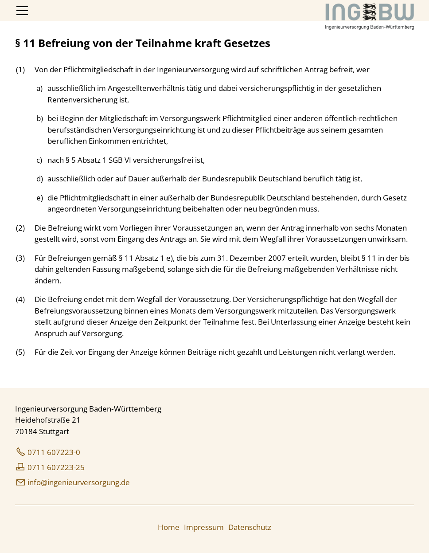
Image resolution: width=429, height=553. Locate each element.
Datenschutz (249, 527)
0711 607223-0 (53, 452)
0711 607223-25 (56, 467)
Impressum (204, 527)
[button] (22, 11)
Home (168, 527)
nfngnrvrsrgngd (78, 482)
